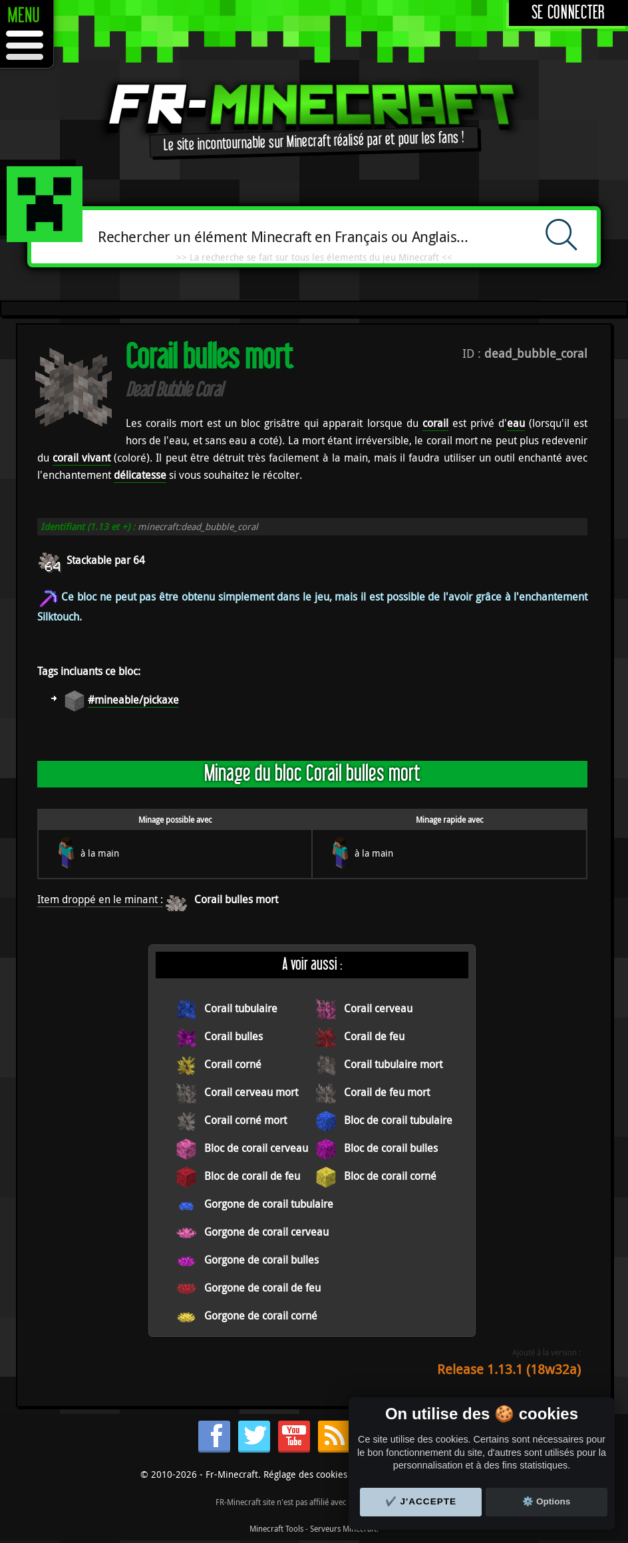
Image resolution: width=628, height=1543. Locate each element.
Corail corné (232, 1064)
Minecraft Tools (276, 1528)
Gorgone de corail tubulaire (268, 1203)
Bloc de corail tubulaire (398, 1120)
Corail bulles (233, 1036)
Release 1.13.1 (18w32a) (509, 1369)
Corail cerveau (378, 1008)
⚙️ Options (546, 1501)
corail (435, 423)
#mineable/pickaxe (133, 699)
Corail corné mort (245, 1120)
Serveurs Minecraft (343, 1528)
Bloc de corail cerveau (256, 1148)
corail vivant (81, 457)
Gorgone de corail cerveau (266, 1231)
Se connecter (568, 13)
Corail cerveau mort (251, 1092)
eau (516, 423)
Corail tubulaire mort (393, 1064)
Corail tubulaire (240, 1008)
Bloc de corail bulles (391, 1148)
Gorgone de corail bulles (261, 1259)
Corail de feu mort (387, 1092)
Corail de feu (374, 1036)
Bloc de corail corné (390, 1176)
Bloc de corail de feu (252, 1176)
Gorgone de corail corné (260, 1315)
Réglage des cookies (305, 1474)
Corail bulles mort (236, 899)
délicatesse (140, 475)
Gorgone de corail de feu (262, 1287)
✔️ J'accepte (421, 1501)
